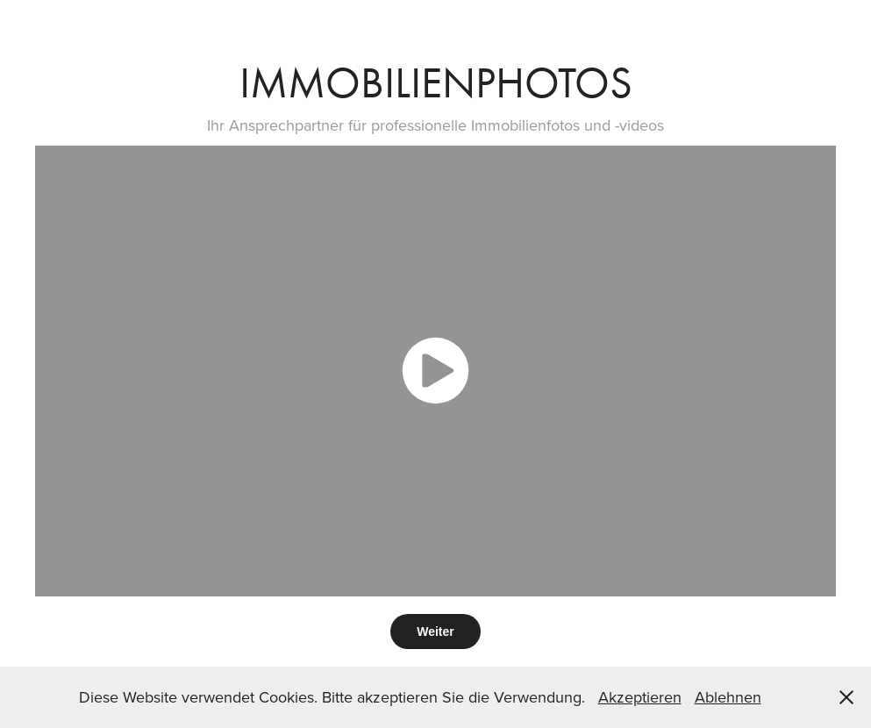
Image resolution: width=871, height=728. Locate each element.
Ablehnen (728, 697)
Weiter (435, 632)
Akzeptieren (640, 697)
